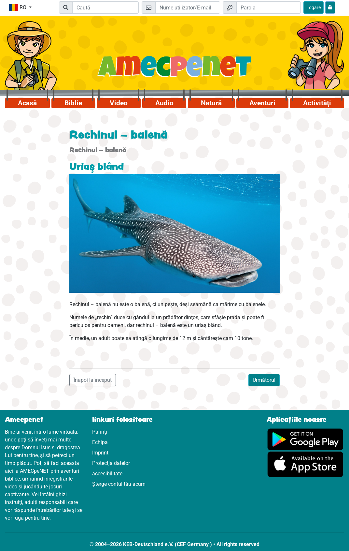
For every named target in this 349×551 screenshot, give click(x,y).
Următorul (264, 380)
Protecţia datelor (111, 463)
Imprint (100, 453)
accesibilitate (107, 473)
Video (119, 103)
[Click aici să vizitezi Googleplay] (305, 439)
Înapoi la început (93, 380)
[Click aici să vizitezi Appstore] (305, 464)
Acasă (27, 103)
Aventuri (262, 103)
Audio (164, 103)
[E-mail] (187, 7)
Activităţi (317, 103)
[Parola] (268, 7)
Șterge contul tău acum (119, 484)
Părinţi (99, 432)
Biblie (73, 103)
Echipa (100, 442)
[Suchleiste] (105, 7)
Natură (211, 103)
